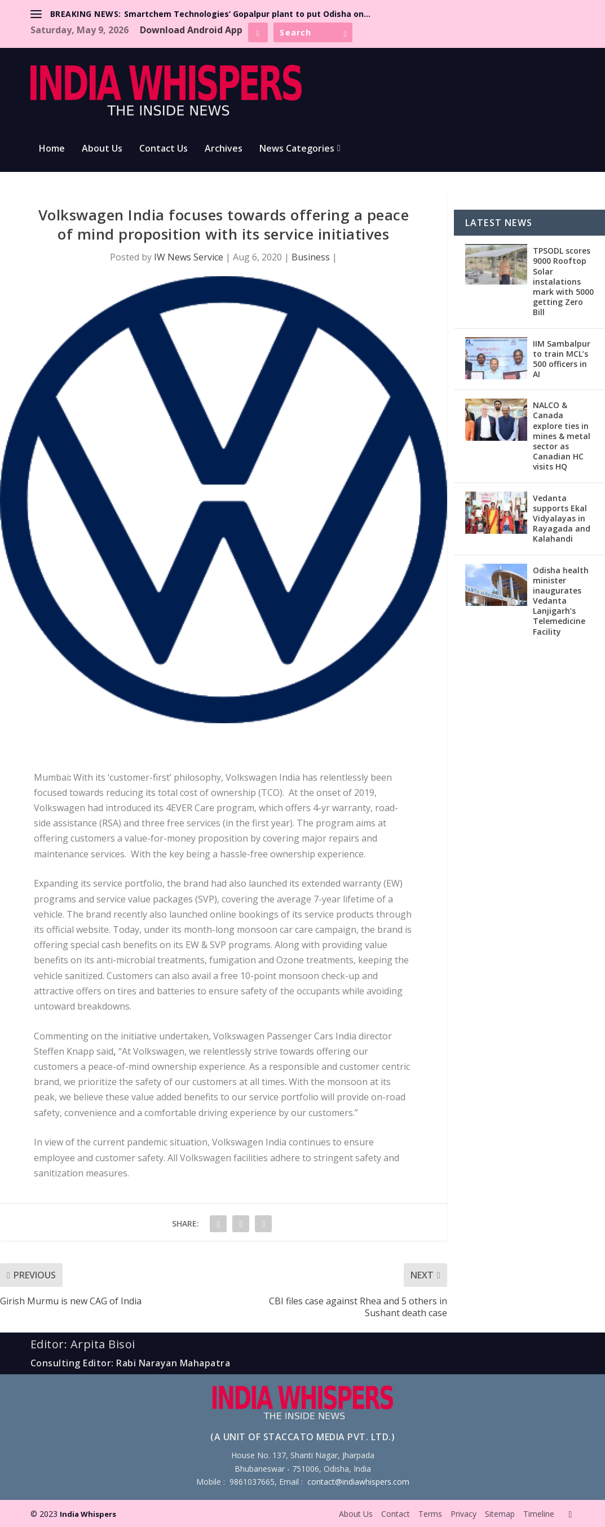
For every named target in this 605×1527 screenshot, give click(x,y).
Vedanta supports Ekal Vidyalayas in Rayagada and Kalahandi (561, 519)
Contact (395, 1513)
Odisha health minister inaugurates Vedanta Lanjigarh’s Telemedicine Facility (561, 601)
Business (311, 257)
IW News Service (188, 257)
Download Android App (191, 30)
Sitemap (500, 1513)
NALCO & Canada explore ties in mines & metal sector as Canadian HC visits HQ (561, 436)
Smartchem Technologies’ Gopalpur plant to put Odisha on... (247, 13)
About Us (102, 149)
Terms (430, 1513)
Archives (223, 149)
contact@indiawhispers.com (358, 1481)
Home (52, 149)
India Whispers (88, 1514)
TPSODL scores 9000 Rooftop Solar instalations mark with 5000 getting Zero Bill (563, 281)
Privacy (463, 1513)
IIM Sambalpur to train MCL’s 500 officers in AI (561, 359)
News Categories (296, 149)
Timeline (538, 1513)
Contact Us (163, 149)
